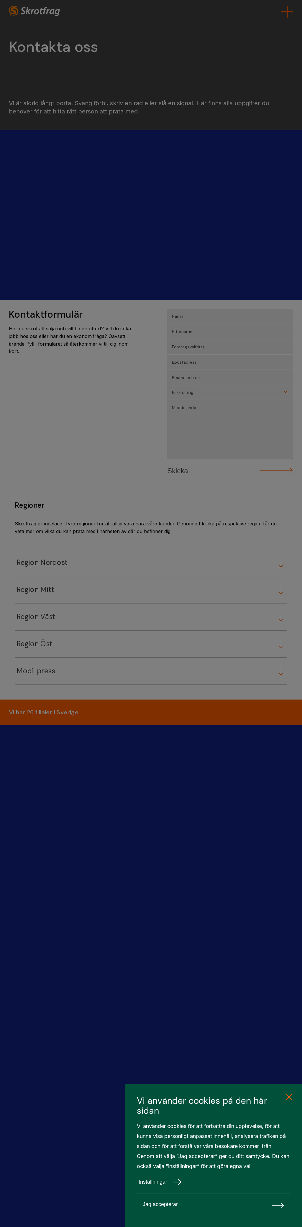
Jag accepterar (213, 1204)
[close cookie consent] (288, 1097)
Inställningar (160, 1182)
